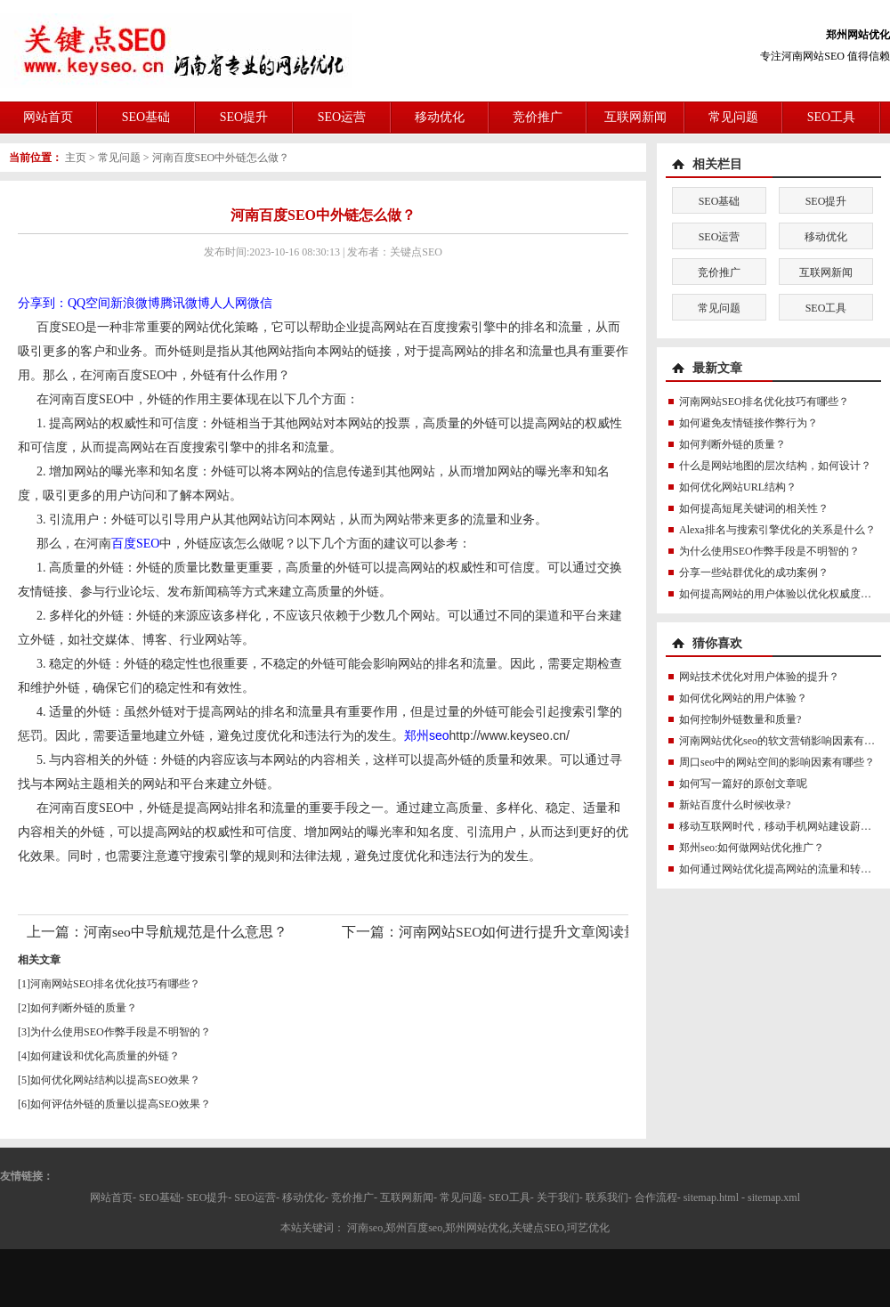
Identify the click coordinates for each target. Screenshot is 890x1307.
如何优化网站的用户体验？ (743, 698)
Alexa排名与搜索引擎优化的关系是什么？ (777, 530)
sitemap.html (711, 1197)
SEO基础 (146, 117)
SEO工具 (831, 117)
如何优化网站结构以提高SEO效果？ (115, 1080)
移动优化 (440, 117)
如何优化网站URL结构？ (738, 487)
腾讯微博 (185, 303)
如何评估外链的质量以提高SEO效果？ (120, 1104)
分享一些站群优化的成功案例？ (754, 572)
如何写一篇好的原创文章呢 (743, 783)
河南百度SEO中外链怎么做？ (221, 157)
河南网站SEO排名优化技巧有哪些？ (115, 984)
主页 (75, 157)
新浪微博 (135, 303)
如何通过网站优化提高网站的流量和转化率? (782, 869)
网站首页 (48, 117)
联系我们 (607, 1197)
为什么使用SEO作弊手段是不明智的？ (120, 1032)
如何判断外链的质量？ (83, 1008)
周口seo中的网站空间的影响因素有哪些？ (777, 762)
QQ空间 (89, 303)
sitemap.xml (774, 1197)
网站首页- (113, 1197)
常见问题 (733, 117)
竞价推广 (537, 117)
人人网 (228, 303)
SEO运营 (342, 117)
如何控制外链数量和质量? (740, 719)
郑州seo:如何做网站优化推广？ (751, 847)
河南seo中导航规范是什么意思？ (185, 931)
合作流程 (656, 1197)
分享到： (43, 303)
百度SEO (135, 543)
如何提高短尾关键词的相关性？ (754, 508)
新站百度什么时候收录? (734, 805)
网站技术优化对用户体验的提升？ (759, 676)
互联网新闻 (635, 117)
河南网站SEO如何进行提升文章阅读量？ (525, 931)
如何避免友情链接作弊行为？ (748, 423)
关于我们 (558, 1197)
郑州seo (426, 735)
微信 (259, 303)
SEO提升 (244, 117)
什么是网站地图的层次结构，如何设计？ (775, 465)
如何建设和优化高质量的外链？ (105, 1056)
